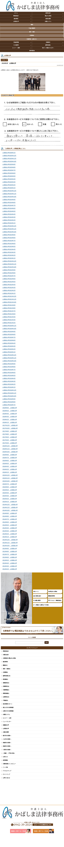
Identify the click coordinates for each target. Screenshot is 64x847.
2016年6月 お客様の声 (9, 460)
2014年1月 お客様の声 (9, 537)
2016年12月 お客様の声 (10, 446)
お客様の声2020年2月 (9, 349)
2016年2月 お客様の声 (9, 469)
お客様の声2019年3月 (9, 381)
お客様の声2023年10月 (9, 232)
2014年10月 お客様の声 (10, 510)
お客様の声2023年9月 (9, 235)
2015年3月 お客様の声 (9, 495)
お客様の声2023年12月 (9, 226)
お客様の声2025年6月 (9, 173)
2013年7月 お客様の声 (9, 554)
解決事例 (16, 18)
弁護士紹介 (48, 13)
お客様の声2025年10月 (9, 161)
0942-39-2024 (23, 631)
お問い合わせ (6, 788)
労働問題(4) (6, 700)
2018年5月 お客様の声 (9, 410)
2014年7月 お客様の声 (9, 519)
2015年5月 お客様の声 (9, 490)
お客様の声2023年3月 (9, 252)
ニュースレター (7, 732)
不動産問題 (16, 42)
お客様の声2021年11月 (9, 299)
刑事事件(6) (6, 697)
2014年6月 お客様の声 (9, 522)
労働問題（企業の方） (32, 39)
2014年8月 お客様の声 (9, 516)
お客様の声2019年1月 (9, 387)
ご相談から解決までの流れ (41, 605)
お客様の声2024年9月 (9, 199)
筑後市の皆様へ (7, 757)
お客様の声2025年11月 (9, 158)
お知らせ (5, 767)
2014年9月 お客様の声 (9, 513)
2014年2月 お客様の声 (9, 534)
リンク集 (5, 778)
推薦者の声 (6, 735)
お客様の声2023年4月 (9, 249)
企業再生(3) (6, 707)
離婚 (32, 24)
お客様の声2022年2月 (9, 290)
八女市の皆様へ (7, 749)
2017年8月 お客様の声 (9, 434)
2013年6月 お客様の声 (9, 557)
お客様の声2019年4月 (9, 378)
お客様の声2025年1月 (9, 188)
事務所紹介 (16, 15)
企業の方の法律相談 (8, 721)
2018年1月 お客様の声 (9, 422)
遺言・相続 (32, 31)
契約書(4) (5, 690)
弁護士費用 (48, 18)
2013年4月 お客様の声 (9, 563)
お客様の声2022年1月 (9, 293)
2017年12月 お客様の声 (10, 425)
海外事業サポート (7, 714)
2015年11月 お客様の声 (10, 478)
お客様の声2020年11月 (9, 325)
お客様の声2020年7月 (9, 337)
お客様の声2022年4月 (9, 284)
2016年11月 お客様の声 (10, 449)
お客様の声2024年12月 (9, 191)
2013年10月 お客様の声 (10, 545)
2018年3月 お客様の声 (9, 416)
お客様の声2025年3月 (9, 182)
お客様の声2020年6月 (9, 340)
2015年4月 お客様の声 (9, 493)
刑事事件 (48, 42)
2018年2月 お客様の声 (9, 419)
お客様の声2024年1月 (9, 223)
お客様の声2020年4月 (9, 343)
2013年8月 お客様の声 (9, 551)
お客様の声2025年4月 (9, 179)
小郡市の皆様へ (7, 760)
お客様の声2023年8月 (9, 237)
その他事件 (16, 45)
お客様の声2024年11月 (9, 193)
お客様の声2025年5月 (9, 176)
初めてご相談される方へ (48, 47)
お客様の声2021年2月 (9, 322)
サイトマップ (6, 785)
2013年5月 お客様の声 (9, 560)
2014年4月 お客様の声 (9, 528)
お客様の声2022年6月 (9, 278)
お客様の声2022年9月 (9, 270)
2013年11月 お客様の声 (10, 542)
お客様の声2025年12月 (9, 155)
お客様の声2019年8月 (9, 366)
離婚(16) (5, 676)
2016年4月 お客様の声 (9, 466)
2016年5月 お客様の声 (9, 463)
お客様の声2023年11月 (9, 229)
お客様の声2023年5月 (9, 246)
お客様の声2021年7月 (9, 311)
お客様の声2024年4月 (9, 214)
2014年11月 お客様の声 (10, 507)
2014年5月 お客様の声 (9, 525)
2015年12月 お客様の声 (10, 475)
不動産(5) (5, 711)
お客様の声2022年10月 (9, 267)
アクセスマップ (7, 781)
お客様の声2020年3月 (9, 346)
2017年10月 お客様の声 (10, 428)
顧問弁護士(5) (6, 686)
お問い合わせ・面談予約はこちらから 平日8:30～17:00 (32, 642)
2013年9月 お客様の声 (9, 548)
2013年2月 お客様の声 (9, 569)
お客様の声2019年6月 (9, 372)
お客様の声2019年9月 (9, 364)
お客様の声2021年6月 (9, 314)
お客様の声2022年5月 (9, 281)
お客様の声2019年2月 (9, 384)
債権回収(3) (6, 693)
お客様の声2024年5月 (9, 211)
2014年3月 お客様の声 (9, 531)
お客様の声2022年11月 (9, 264)
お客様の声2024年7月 (9, 205)
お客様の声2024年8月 (9, 202)
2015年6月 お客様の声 (9, 487)
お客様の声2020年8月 (9, 334)
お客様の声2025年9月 (9, 164)
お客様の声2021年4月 (9, 317)
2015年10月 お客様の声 (10, 481)
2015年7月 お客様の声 (9, 484)
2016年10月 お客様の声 (10, 451)
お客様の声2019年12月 (9, 355)
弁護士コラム (48, 21)
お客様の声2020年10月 (9, 328)
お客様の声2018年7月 (9, 405)
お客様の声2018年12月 (9, 390)
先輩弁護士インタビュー (9, 774)
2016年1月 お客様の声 (9, 472)
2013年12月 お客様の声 (10, 539)
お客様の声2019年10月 (9, 361)
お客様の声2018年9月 (9, 399)
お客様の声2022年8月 (9, 273)
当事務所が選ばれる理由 (9, 669)
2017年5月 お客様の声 (9, 437)
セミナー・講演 (16, 47)
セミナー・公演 (7, 728)
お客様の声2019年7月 (9, 369)
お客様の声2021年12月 (9, 296)
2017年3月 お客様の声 (9, 443)
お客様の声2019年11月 (9, 358)
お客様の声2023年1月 (9, 258)
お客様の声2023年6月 (9, 243)
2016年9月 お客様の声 (9, 454)
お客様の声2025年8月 (9, 167)
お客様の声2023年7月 (9, 240)
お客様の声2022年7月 (9, 276)
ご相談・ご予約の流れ (9, 764)
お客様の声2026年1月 (9, 152)
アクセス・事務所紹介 (55, 600)
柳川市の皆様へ (7, 746)
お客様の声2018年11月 (9, 393)
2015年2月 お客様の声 (9, 498)
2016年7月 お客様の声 (9, 457)
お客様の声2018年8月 (9, 402)
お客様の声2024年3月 (9, 217)
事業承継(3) (6, 704)
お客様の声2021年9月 (9, 305)
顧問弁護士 (48, 45)
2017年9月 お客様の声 (9, 431)
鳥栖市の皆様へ (7, 753)
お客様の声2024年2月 (9, 220)
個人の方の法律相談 (8, 718)
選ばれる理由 (48, 15)
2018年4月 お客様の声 (9, 413)
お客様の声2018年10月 (9, 396)
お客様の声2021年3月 (9, 320)
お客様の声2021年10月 (9, 302)
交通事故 (32, 35)
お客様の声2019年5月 (9, 375)
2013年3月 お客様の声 (9, 566)
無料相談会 (32, 50)
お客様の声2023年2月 (9, 255)
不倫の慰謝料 (32, 28)
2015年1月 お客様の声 (9, 501)
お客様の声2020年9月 (9, 331)
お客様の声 (16, 21)
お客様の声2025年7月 (9, 170)
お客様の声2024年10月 (9, 196)
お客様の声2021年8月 (9, 308)
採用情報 (5, 771)
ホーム (16, 13)
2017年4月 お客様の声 (9, 440)
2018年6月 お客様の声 (9, 408)
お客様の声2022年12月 (9, 261)
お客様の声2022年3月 (9, 287)
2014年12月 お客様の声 (10, 504)
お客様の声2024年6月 (9, 208)
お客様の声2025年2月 (9, 185)
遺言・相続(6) (6, 679)
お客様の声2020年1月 (9, 352)
